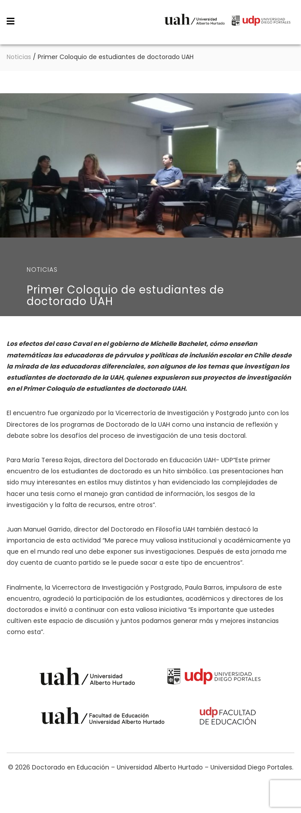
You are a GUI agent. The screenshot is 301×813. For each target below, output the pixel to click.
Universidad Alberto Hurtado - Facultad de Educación (103, 717)
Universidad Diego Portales (261, 21)
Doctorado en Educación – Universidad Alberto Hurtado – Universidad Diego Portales (74, 21)
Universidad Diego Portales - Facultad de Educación (228, 717)
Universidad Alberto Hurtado (194, 21)
